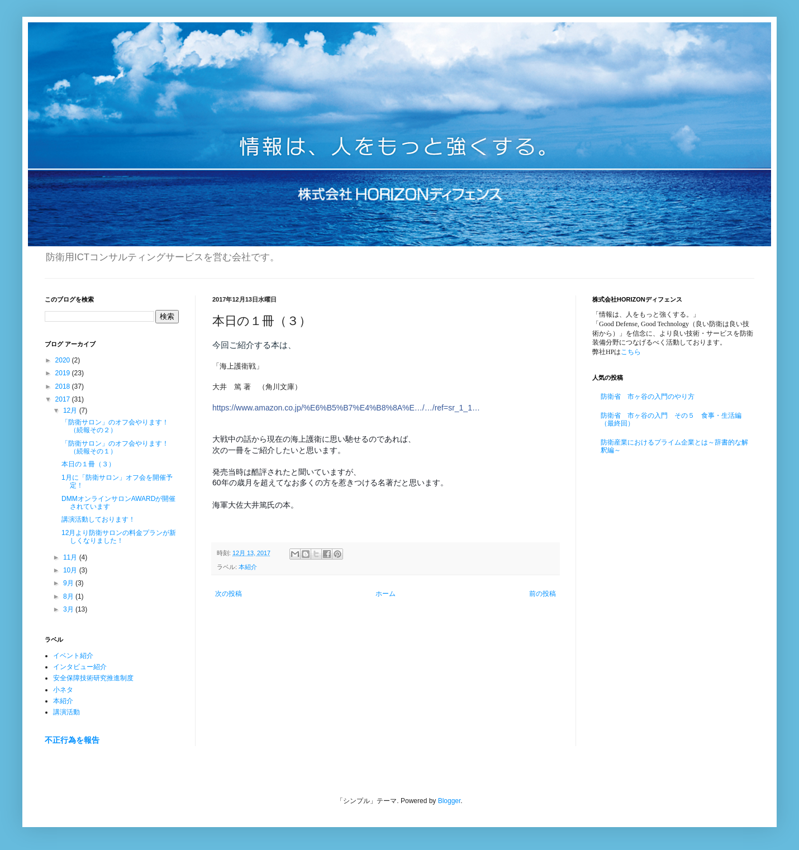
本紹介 (248, 567)
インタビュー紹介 (80, 667)
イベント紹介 (73, 656)
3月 (69, 609)
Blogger (449, 801)
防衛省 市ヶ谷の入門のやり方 (648, 396)
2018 (63, 386)
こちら (631, 352)
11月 (71, 557)
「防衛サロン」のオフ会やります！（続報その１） (115, 447)
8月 (69, 596)
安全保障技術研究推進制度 (93, 678)
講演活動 (66, 712)
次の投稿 (228, 594)
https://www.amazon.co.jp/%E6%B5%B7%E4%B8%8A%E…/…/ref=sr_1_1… (346, 407)
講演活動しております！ (98, 519)
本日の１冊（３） (88, 464)
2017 (63, 399)
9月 (69, 583)
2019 (63, 373)
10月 (71, 570)
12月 (71, 410)
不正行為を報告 (72, 740)
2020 (63, 360)
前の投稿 (542, 594)
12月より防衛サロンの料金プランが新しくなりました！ (118, 537)
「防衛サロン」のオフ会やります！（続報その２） (115, 426)
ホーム (385, 594)
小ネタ (63, 690)
